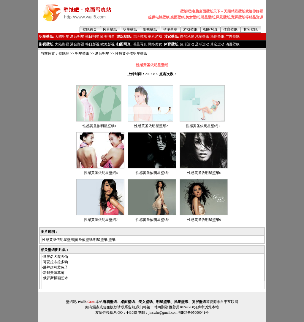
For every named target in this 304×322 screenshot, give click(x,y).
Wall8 (86, 302)
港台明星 (77, 36)
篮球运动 (187, 44)
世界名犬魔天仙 (55, 257)
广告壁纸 (232, 36)
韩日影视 (92, 44)
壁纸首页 (90, 29)
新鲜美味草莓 (53, 273)
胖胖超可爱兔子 (55, 267)
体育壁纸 (230, 29)
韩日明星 (92, 36)
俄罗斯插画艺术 (55, 278)
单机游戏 (155, 36)
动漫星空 (170, 29)
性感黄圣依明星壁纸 (131, 53)
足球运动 (202, 44)
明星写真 (140, 44)
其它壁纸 (250, 29)
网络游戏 (140, 36)
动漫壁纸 (232, 44)
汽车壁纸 (202, 36)
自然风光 (187, 36)
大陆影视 (62, 44)
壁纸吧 (63, 53)
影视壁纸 (150, 29)
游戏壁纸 (190, 29)
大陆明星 (62, 36)
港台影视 (77, 44)
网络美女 (155, 44)
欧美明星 (107, 36)
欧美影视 (107, 44)
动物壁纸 (217, 36)
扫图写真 (210, 29)
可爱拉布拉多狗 (55, 262)
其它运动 (217, 44)
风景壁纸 (110, 29)
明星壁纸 (130, 29)
